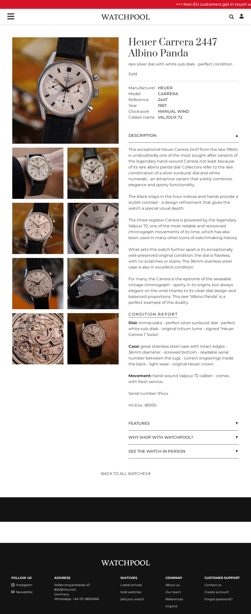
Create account (216, 592)
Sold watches (130, 592)
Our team (173, 592)
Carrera (176, 42)
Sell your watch (132, 599)
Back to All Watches (125, 473)
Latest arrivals (131, 585)
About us (172, 585)
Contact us (212, 585)
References (174, 599)
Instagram (21, 585)
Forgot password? (218, 599)
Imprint (171, 606)
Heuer (142, 42)
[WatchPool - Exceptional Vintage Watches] (125, 16)
